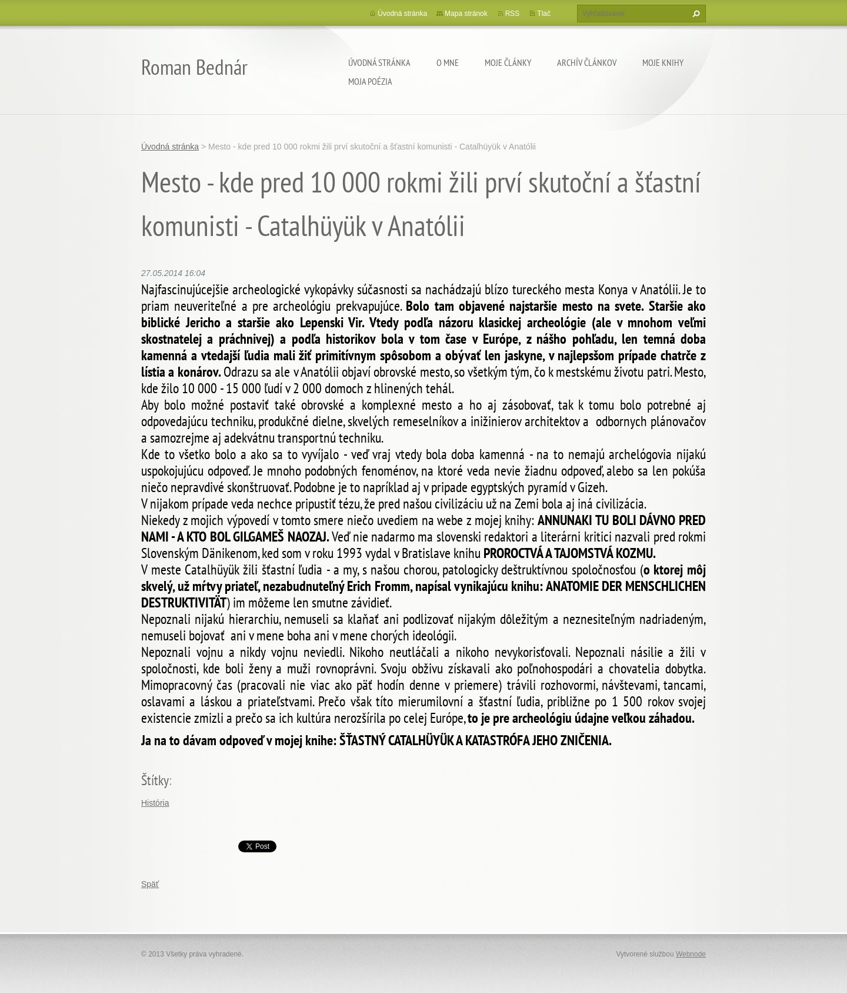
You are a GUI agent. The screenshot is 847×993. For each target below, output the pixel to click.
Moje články (508, 62)
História (155, 803)
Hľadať (694, 13)
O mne (447, 62)
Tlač (544, 13)
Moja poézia (370, 81)
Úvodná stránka (379, 62)
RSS (512, 13)
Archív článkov (586, 62)
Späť (150, 884)
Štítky (155, 780)
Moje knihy (662, 62)
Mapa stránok (466, 13)
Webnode (691, 954)
